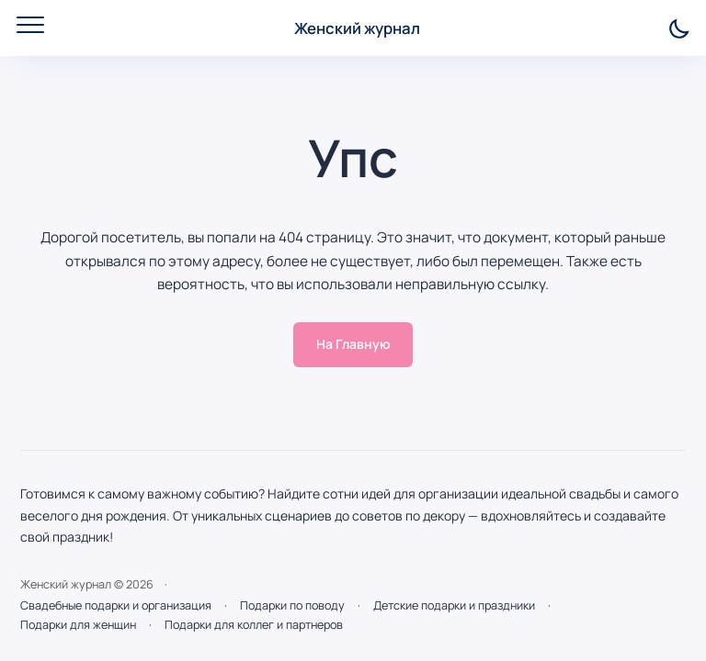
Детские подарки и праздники (454, 605)
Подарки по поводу (292, 605)
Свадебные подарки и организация (115, 605)
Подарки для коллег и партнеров (254, 625)
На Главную (353, 344)
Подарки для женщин (78, 625)
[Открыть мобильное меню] (30, 24)
